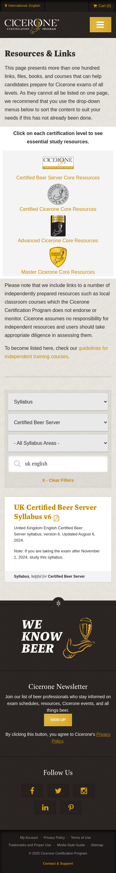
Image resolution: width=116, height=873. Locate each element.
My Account (29, 837)
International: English (24, 5)
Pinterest (71, 807)
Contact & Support (58, 863)
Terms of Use (81, 837)
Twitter (58, 790)
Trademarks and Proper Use (29, 845)
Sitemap (97, 845)
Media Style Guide (71, 845)
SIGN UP (58, 720)
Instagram (84, 790)
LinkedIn (45, 807)
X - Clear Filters (58, 480)
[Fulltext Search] (58, 464)
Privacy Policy (54, 837)
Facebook (32, 790)
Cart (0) (104, 6)
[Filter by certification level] (58, 422)
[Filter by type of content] (58, 402)
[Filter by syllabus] (58, 443)
